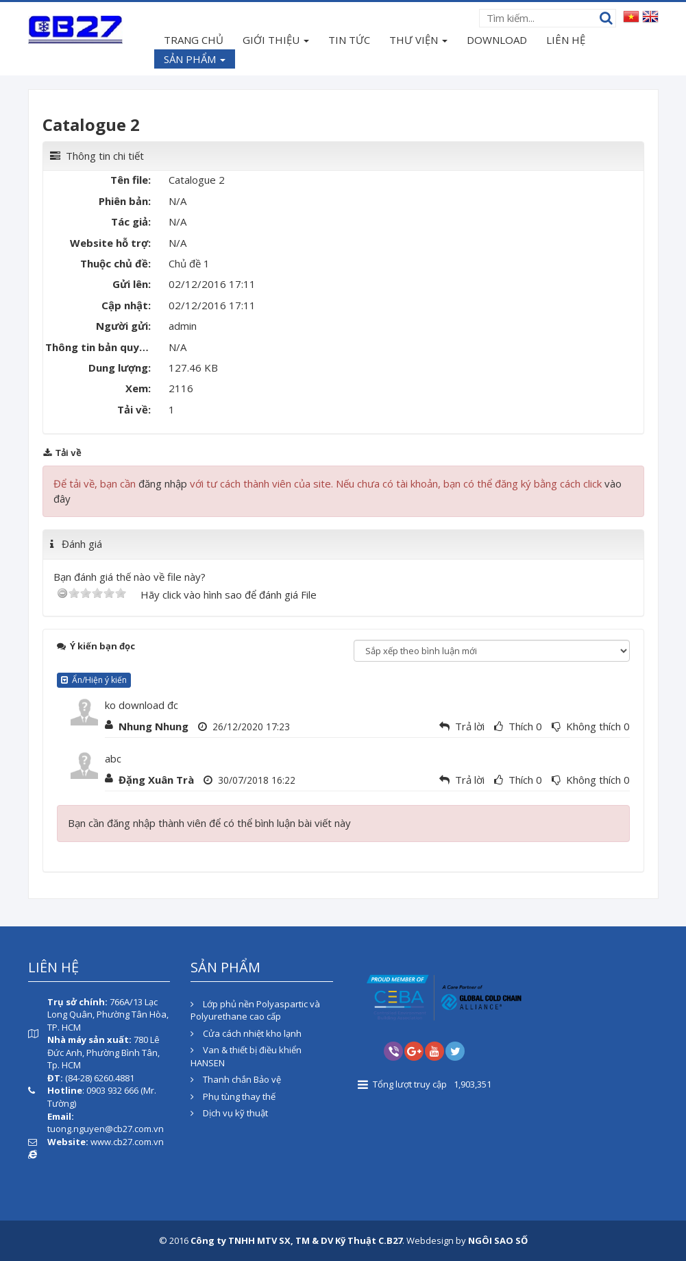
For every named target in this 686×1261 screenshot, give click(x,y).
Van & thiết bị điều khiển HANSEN (246, 1056)
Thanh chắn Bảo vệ (236, 1079)
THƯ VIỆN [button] (418, 41)
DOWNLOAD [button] (497, 40)
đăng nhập (162, 483)
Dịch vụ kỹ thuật (229, 1113)
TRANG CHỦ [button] (193, 40)
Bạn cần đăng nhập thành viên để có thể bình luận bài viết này (209, 823)
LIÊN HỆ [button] (565, 40)
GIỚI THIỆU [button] (276, 41)
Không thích (593, 726)
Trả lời (470, 726)
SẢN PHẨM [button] (194, 60)
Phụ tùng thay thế (233, 1096)
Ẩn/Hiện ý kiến (94, 680)
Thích (521, 726)
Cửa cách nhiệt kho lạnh (246, 1033)
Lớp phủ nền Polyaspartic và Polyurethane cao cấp (255, 1010)
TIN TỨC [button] (349, 40)
